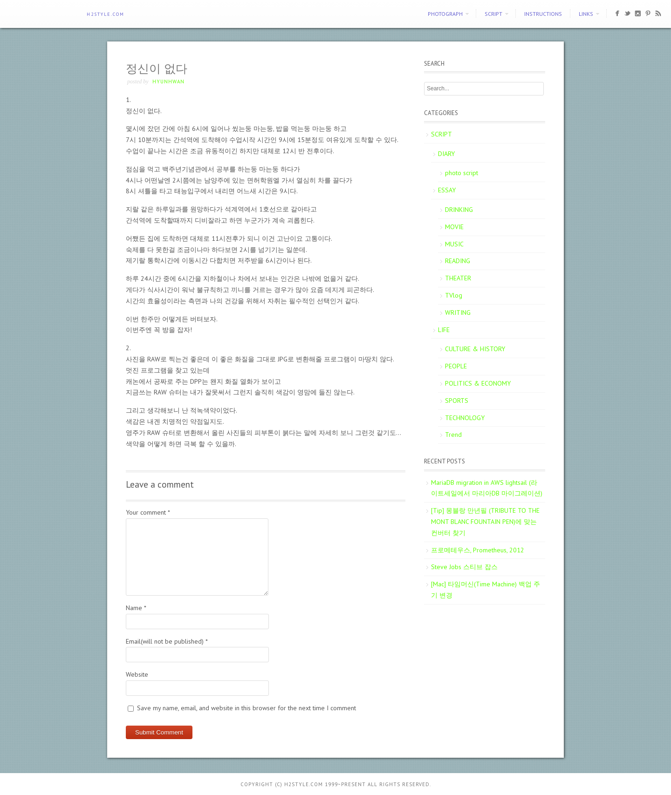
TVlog (453, 295)
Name (136, 608)
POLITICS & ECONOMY (478, 383)
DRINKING (459, 209)
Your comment (148, 512)
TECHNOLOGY (465, 418)
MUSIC (454, 244)
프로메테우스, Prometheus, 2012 (477, 550)
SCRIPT (493, 13)
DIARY (446, 153)
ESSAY (447, 190)
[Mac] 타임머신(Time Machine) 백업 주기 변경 (485, 589)
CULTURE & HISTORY (475, 349)
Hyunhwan (168, 81)
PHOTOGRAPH (445, 13)
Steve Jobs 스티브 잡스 (464, 567)
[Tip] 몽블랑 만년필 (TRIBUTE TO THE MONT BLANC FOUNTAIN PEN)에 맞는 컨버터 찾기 (485, 521)
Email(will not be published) (167, 641)
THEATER (458, 278)
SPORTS (456, 400)
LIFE (444, 330)
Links (586, 13)
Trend (453, 434)
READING (457, 261)
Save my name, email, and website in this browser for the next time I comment (246, 708)
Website (137, 674)
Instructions (543, 13)
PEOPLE (456, 366)
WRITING (458, 312)
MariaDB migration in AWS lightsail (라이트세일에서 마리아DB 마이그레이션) (486, 488)
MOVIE (454, 227)
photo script (461, 173)
